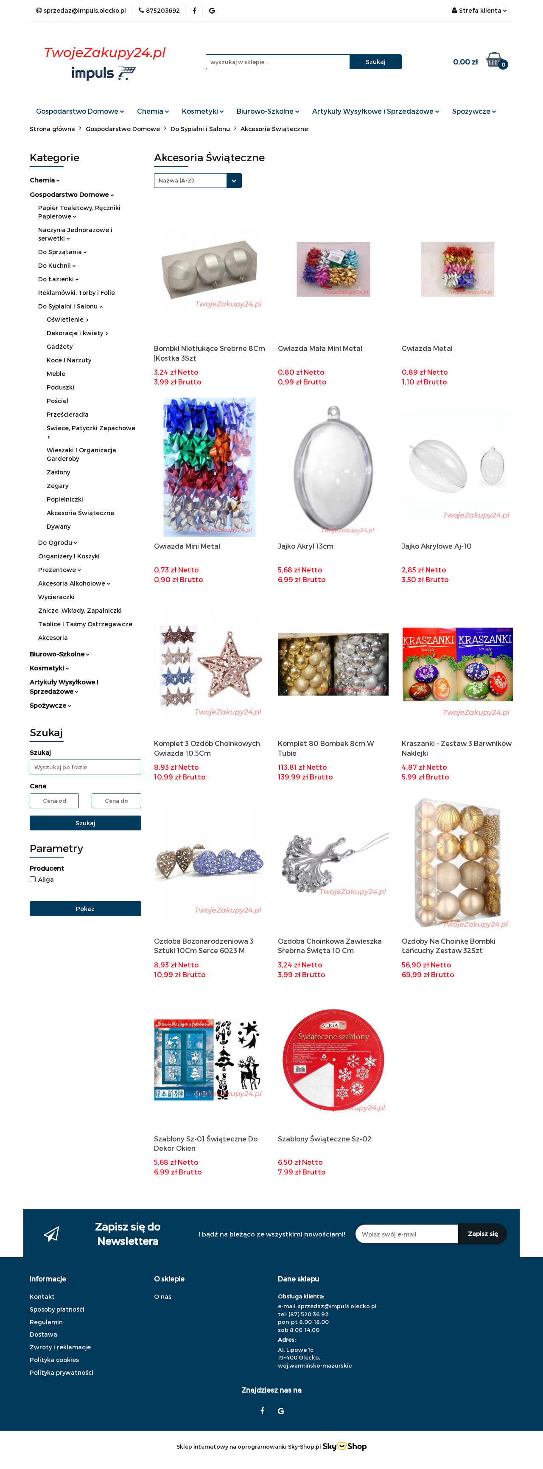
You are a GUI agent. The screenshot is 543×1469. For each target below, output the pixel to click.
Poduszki (60, 387)
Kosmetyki (203, 111)
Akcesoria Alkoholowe (74, 583)
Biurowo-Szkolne (268, 111)
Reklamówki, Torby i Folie (76, 292)
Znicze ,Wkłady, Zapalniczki (80, 610)
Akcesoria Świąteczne (80, 512)
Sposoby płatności (57, 1309)
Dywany (58, 526)
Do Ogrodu (57, 542)
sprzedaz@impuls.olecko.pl (337, 1306)
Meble (56, 373)
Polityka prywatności (61, 1372)
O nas (162, 1296)
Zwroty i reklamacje (60, 1347)
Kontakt (42, 1296)
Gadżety (60, 346)
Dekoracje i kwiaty (77, 332)
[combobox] (198, 180)
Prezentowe (59, 569)
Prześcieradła (68, 414)
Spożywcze (474, 111)
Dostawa (43, 1334)
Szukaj (85, 823)
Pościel (57, 400)
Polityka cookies (54, 1359)
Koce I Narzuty (69, 360)
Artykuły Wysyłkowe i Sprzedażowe (375, 111)
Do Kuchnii (57, 265)
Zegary (57, 485)
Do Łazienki (58, 279)
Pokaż (85, 908)
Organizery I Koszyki (69, 556)
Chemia (153, 111)
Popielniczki (65, 499)
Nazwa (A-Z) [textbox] (176, 180)
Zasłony (58, 472)
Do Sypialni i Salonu (70, 306)
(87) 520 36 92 (308, 1314)
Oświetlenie (68, 319)
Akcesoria (53, 637)
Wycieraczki (56, 596)
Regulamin (46, 1322)
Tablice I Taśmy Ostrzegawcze (85, 624)
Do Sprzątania (62, 251)
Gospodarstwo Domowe (80, 111)
